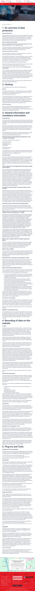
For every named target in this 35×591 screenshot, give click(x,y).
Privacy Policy (17, 588)
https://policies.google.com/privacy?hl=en (16, 458)
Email (10, 1)
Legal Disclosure (12, 588)
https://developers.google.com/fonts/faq (9, 456)
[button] (2, 4)
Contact (28, 1)
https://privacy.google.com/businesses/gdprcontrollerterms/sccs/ (14, 487)
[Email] (7, 1)
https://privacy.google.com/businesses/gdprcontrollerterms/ (13, 485)
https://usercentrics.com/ (17, 380)
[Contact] (25, 1)
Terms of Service (22, 588)
